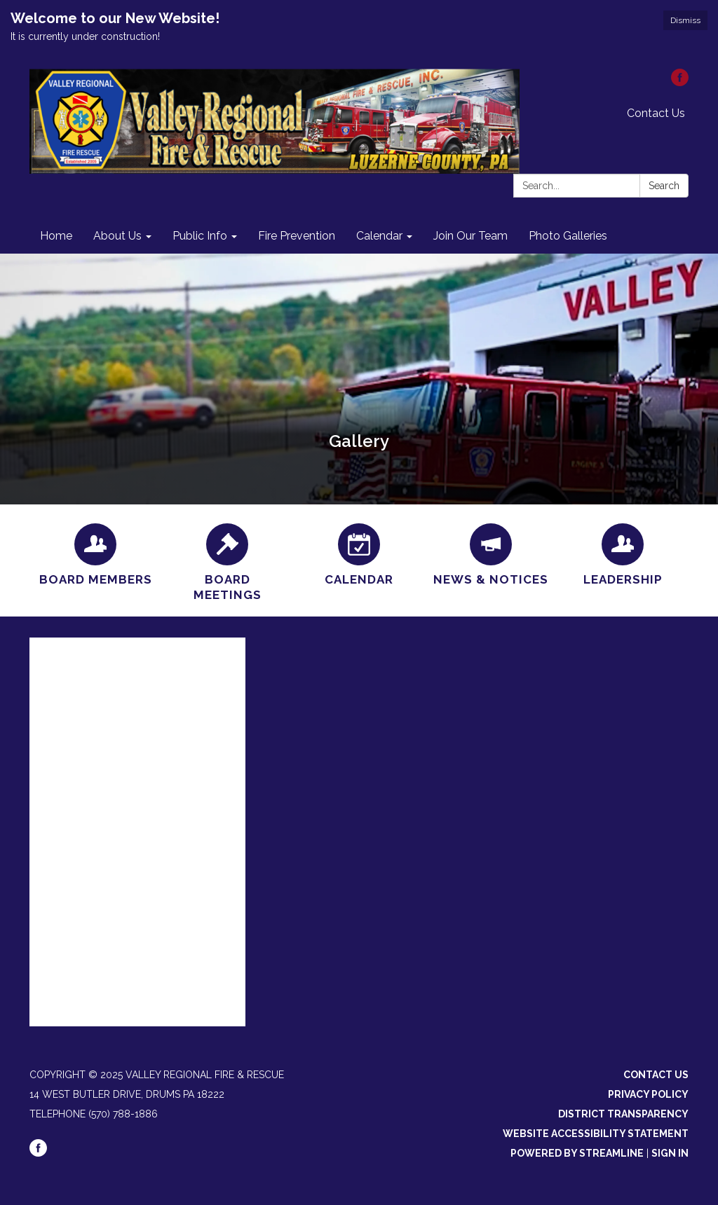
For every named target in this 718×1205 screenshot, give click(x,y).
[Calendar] (359, 552)
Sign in (670, 1153)
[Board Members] (95, 552)
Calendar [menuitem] (379, 235)
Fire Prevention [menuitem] (296, 235)
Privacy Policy (648, 1094)
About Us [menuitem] (117, 235)
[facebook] (680, 82)
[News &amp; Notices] (490, 552)
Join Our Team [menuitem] (470, 235)
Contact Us (656, 113)
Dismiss (685, 20)
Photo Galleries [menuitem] (568, 235)
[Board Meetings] (227, 560)
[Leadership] (622, 552)
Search (664, 185)
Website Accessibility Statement (596, 1133)
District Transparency (623, 1114)
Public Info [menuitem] (199, 235)
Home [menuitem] (56, 235)
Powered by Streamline (577, 1153)
